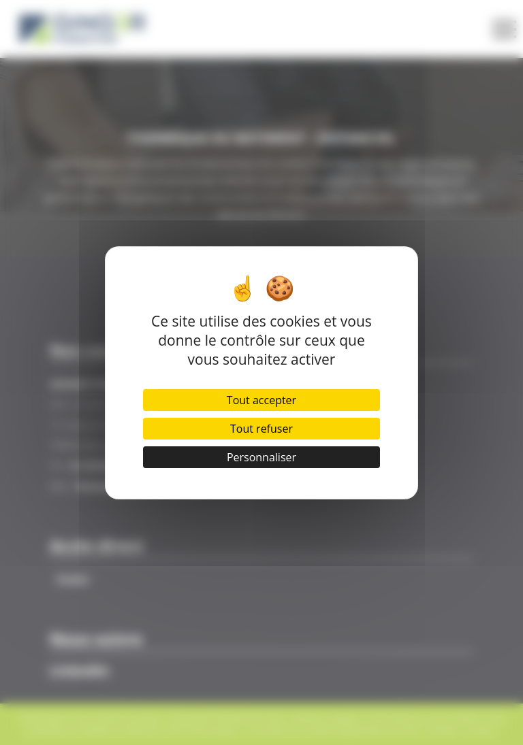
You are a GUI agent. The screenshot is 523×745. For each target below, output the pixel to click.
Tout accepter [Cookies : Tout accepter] (261, 400)
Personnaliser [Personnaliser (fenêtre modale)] (261, 457)
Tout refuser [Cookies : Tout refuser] (261, 428)
